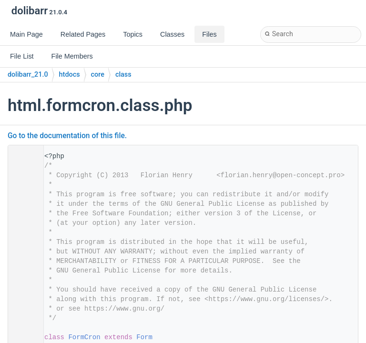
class (123, 75)
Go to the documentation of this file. (67, 135)
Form (144, 337)
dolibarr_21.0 (28, 75)
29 (23, 337)
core (97, 75)
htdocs (69, 75)
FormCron (84, 337)
